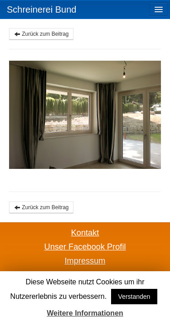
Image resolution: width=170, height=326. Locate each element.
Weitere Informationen (85, 313)
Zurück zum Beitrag (41, 34)
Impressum (85, 260)
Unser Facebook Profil (85, 246)
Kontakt (85, 232)
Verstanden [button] (134, 296)
